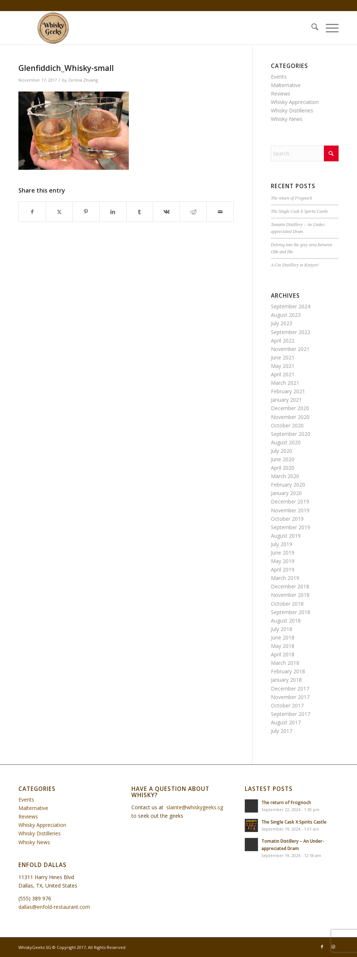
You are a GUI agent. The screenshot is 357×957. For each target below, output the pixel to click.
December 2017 (290, 688)
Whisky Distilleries (292, 110)
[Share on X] (59, 212)
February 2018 (288, 671)
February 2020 (288, 484)
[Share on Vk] (166, 212)
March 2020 (285, 476)
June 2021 (282, 357)
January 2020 (286, 493)
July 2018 (281, 629)
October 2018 (287, 603)
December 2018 (290, 586)
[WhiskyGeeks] (54, 27)
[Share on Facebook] (32, 212)
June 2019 (282, 552)
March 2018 (285, 662)
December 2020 (290, 408)
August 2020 (286, 442)
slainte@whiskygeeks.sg (194, 807)
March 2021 (285, 382)
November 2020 (290, 416)
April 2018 (282, 654)
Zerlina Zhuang (83, 80)
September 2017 (290, 713)
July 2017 (281, 730)
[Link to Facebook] (322, 946)
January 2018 (286, 679)
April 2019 (282, 569)
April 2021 (282, 374)
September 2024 (290, 306)
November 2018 (290, 594)
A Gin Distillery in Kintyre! (295, 265)
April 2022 (282, 340)
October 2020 (287, 425)
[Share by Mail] (220, 212)
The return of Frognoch (291, 198)
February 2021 (288, 391)
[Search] (311, 27)
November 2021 (290, 348)
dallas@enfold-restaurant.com (54, 906)
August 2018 (286, 620)
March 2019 (285, 577)
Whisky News (287, 118)
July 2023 (281, 323)
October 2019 (287, 518)
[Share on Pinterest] (86, 212)
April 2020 (282, 467)
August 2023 (286, 314)
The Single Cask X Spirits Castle (299, 211)
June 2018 (282, 637)
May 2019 (282, 561)
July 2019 (281, 544)
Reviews (280, 93)
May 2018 (282, 645)
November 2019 (290, 510)
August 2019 (286, 535)
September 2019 (290, 527)
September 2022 (290, 332)
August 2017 (286, 722)
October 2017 (287, 705)
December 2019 (290, 501)
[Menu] (328, 27)
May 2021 (282, 365)
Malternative (286, 85)
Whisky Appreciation (295, 101)
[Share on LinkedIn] (113, 212)
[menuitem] (311, 27)
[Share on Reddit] (193, 212)
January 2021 (286, 399)
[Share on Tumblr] (140, 212)
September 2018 (290, 612)
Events (279, 76)
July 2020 (281, 450)
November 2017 (290, 696)
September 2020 (290, 433)
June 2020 (282, 459)
